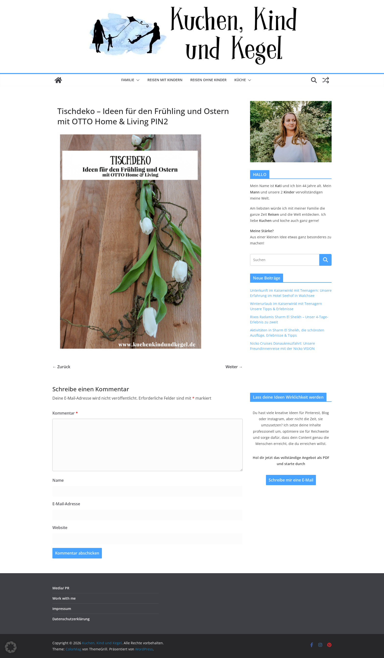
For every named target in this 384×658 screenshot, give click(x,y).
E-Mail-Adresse (66, 503)
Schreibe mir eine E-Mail (291, 480)
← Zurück (61, 366)
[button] (137, 80)
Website (59, 527)
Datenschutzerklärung (71, 619)
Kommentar (65, 413)
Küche (240, 79)
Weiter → (234, 366)
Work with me (64, 598)
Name (58, 480)
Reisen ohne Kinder (208, 79)
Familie (127, 79)
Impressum (61, 608)
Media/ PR (60, 588)
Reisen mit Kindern (164, 79)
